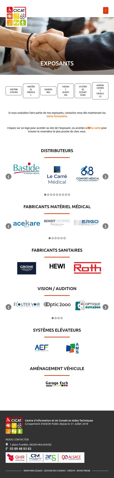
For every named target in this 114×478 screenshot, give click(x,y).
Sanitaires (48, 90)
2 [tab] (48, 195)
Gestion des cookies (54, 470)
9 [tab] (69, 195)
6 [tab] (60, 195)
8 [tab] (66, 195)
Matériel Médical (31, 90)
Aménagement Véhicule (100, 91)
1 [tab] (45, 195)
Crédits (71, 470)
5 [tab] (57, 195)
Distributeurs (14, 90)
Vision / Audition (65, 90)
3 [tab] (51, 195)
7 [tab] (63, 195)
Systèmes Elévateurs (83, 90)
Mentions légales (33, 470)
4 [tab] (54, 195)
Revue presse (83, 470)
